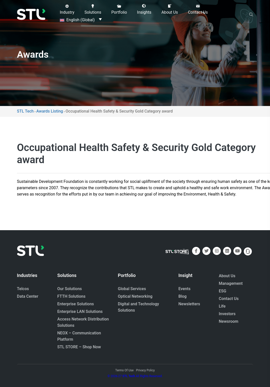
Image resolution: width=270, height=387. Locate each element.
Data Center (27, 296)
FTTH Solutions (71, 296)
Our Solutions (69, 288)
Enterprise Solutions (75, 304)
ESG (222, 291)
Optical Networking (135, 296)
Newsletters (189, 304)
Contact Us (229, 298)
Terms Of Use (124, 370)
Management (231, 283)
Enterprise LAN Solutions (80, 311)
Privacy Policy (145, 370)
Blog (182, 296)
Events (184, 288)
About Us (227, 275)
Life (222, 306)
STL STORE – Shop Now (79, 347)
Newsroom (228, 321)
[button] (67, 9)
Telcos (23, 288)
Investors (227, 313)
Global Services (132, 288)
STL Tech (128, 376)
